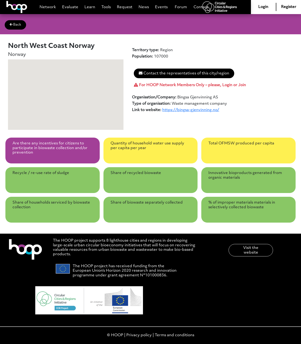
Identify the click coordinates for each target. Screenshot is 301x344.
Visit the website (250, 250)
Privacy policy (139, 335)
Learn (89, 7)
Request (124, 7)
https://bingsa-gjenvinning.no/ (190, 110)
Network (48, 7)
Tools (106, 7)
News (144, 7)
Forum (181, 7)
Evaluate (70, 7)
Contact (201, 7)
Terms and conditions (174, 335)
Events (161, 7)
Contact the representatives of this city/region (184, 73)
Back (15, 25)
